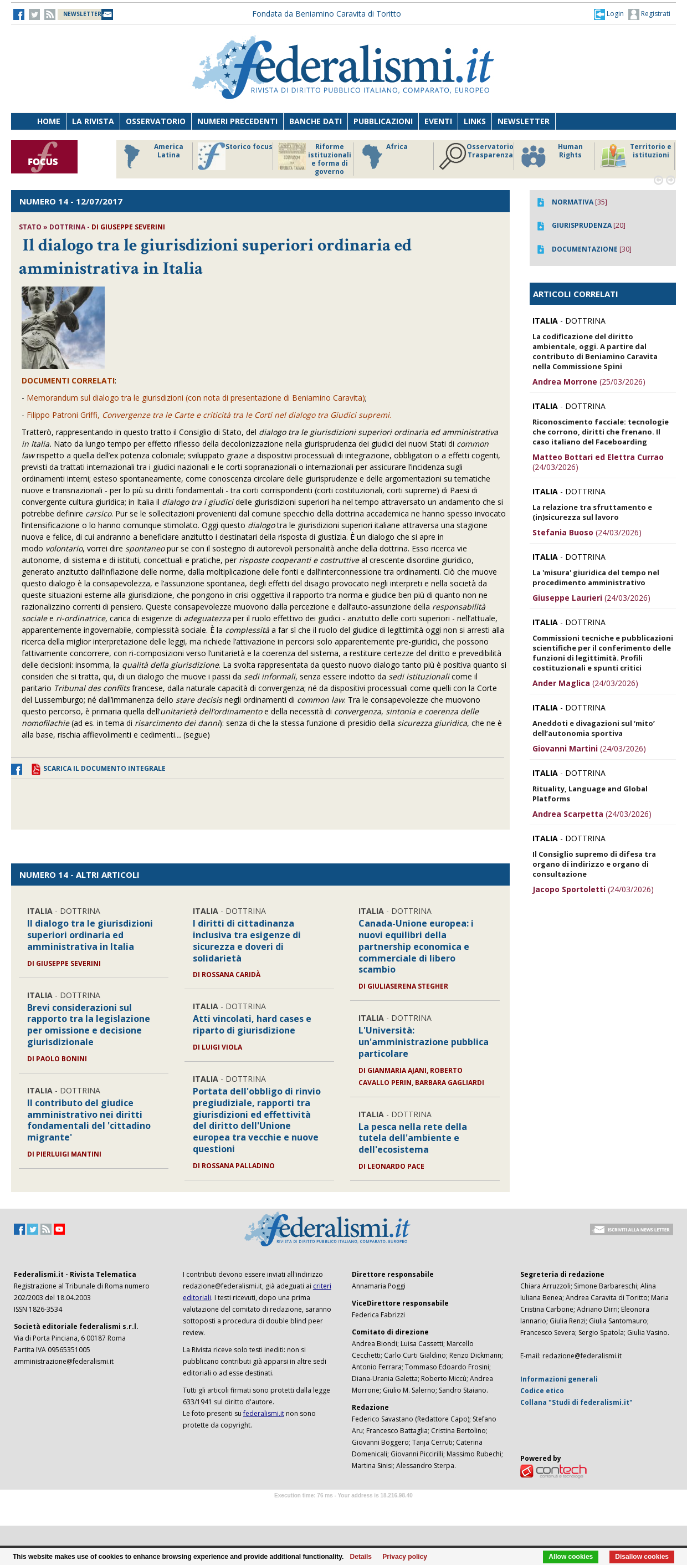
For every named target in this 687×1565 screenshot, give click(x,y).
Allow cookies (570, 1557)
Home (48, 121)
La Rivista (93, 121)
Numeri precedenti (237, 121)
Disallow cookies (642, 1557)
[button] (609, 14)
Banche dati (315, 121)
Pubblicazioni (383, 121)
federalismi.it (263, 1413)
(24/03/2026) (598, 462)
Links (475, 121)
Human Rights (551, 156)
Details (361, 1557)
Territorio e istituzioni (635, 156)
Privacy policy (404, 1557)
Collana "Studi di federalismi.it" (576, 1402)
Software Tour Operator (343, 1508)
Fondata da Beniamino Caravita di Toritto (326, 13)
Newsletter (524, 121)
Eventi (438, 121)
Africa (383, 156)
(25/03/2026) (588, 381)
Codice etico (542, 1390)
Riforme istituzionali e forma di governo (314, 159)
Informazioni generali (559, 1379)
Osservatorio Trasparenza (476, 156)
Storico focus (235, 156)
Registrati (649, 14)
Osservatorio (156, 121)
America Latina (150, 156)
